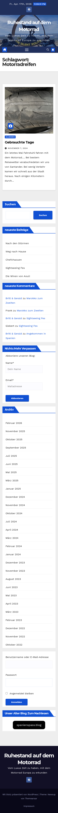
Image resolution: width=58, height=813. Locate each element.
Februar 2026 (14, 423)
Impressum (29, 806)
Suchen (10, 204)
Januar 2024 (13, 554)
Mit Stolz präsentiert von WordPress (20, 794)
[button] (48, 49)
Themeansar (31, 798)
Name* (24, 367)
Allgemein (10, 137)
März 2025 (12, 480)
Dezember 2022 (15, 628)
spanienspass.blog (29, 725)
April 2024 (12, 529)
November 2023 (15, 570)
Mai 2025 (11, 472)
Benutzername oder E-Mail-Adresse (27, 657)
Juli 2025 (11, 455)
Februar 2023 (14, 620)
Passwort (11, 674)
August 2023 (13, 579)
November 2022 (15, 636)
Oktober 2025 (14, 439)
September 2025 (16, 447)
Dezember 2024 (15, 496)
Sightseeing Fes (15, 267)
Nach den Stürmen (17, 243)
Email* (24, 384)
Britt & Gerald (14, 298)
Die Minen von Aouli (18, 276)
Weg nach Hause (16, 251)
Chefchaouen (14, 259)
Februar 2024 (14, 546)
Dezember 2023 (15, 562)
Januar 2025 (13, 488)
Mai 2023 (11, 595)
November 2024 (15, 505)
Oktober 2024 (14, 513)
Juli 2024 (11, 521)
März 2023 (12, 611)
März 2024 (12, 537)
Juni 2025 (12, 464)
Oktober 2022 (14, 644)
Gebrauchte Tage (19, 142)
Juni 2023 (12, 587)
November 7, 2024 (18, 148)
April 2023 (12, 603)
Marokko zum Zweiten (30, 310)
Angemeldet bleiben (20, 693)
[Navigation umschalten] (26, 50)
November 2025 (15, 431)
